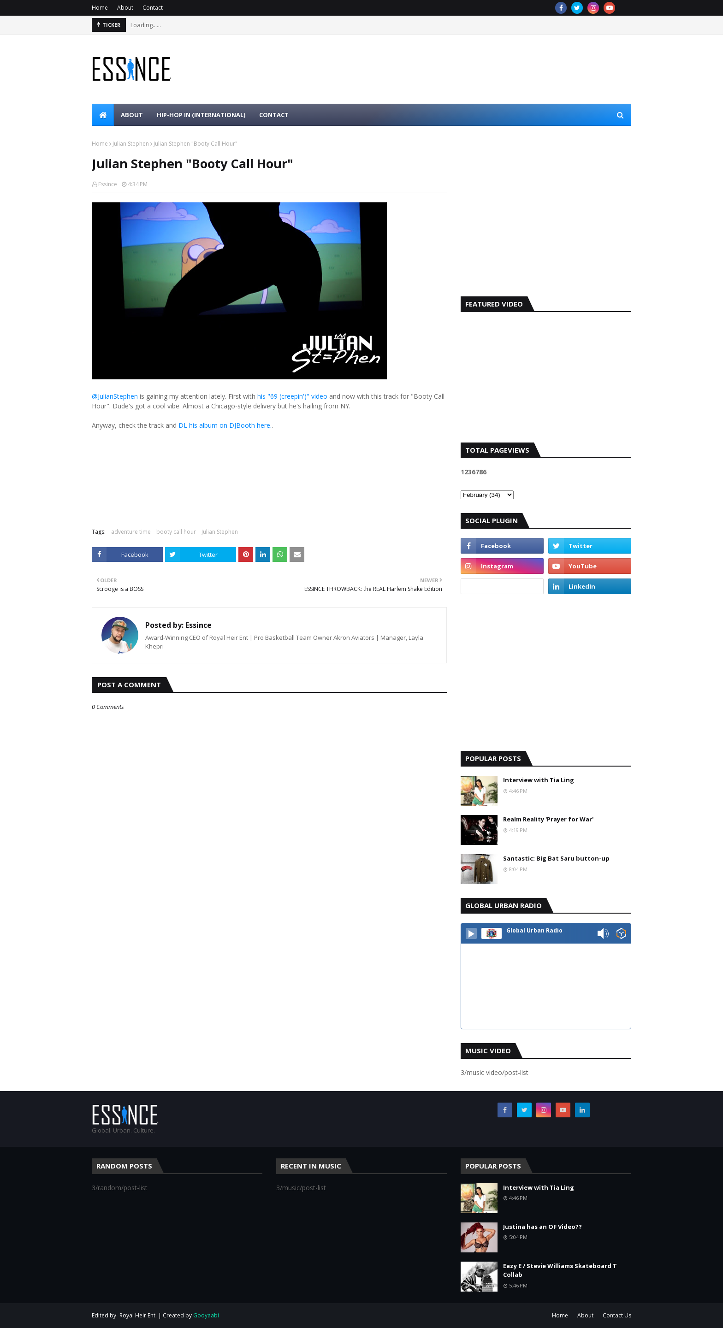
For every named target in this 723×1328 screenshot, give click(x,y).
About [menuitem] (132, 115)
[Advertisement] (546, 218)
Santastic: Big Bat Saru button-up (556, 858)
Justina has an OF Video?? (542, 1226)
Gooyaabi (206, 1315)
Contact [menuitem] (274, 115)
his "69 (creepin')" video (292, 396)
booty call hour (176, 532)
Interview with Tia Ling (538, 780)
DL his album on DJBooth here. (225, 425)
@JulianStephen (115, 396)
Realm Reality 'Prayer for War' (548, 819)
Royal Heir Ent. (138, 1315)
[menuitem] (103, 115)
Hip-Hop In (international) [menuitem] (201, 115)
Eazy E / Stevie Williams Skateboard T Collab (560, 1270)
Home (100, 8)
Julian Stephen (131, 144)
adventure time (131, 532)
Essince (107, 184)
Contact (152, 8)
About (125, 8)
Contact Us (617, 1315)
